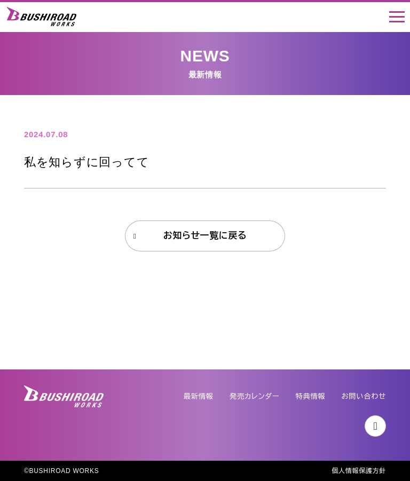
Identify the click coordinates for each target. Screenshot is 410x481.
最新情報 (199, 396)
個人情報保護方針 (359, 471)
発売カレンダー (255, 396)
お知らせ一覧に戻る (205, 236)
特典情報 (310, 396)
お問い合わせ (364, 396)
